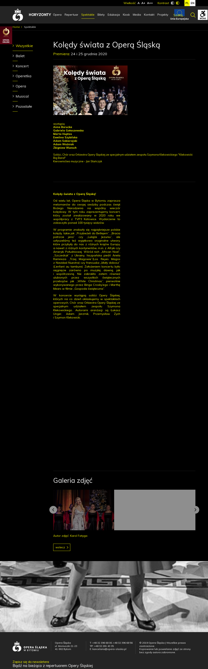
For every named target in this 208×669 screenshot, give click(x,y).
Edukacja (114, 14)
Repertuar (71, 14)
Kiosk (126, 14)
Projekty (162, 14)
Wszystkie (24, 45)
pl (187, 3)
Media (137, 14)
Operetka (23, 76)
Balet (20, 56)
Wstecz (60, 547)
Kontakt (149, 14)
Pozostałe (24, 106)
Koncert (22, 66)
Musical (22, 96)
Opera (57, 14)
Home (16, 26)
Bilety (101, 14)
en (192, 3)
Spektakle (87, 14)
